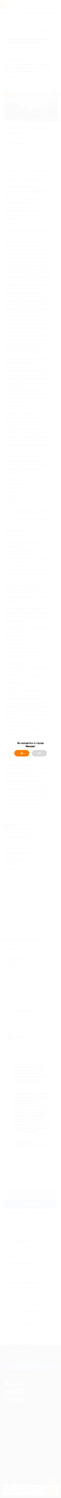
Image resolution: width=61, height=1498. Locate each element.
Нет (39, 753)
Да (21, 753)
